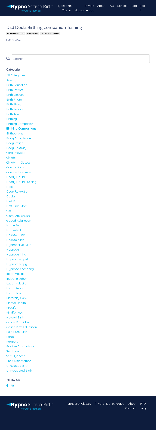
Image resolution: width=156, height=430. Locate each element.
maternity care (17, 308)
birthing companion (21, 126)
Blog (134, 5)
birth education (17, 86)
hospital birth (16, 243)
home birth (14, 232)
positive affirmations (21, 359)
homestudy (15, 238)
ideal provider (16, 283)
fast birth (13, 207)
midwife (11, 319)
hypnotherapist (17, 268)
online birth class (19, 334)
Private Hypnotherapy (84, 8)
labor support (17, 298)
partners (12, 354)
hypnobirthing (17, 263)
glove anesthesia (19, 222)
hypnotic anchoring (20, 278)
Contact (122, 5)
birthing (12, 121)
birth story (14, 106)
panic (10, 349)
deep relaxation (18, 197)
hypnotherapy (17, 273)
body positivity (17, 151)
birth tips (13, 116)
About (101, 5)
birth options (15, 96)
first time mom (17, 212)
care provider (16, 157)
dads (10, 192)
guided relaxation (19, 227)
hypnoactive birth (19, 253)
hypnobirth (14, 258)
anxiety (11, 81)
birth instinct (15, 91)
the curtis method (19, 374)
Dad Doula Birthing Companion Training (46, 27)
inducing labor (17, 288)
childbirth (13, 162)
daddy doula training (50, 34)
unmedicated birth (20, 384)
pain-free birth (17, 344)
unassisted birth (18, 379)
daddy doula (32, 34)
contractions (15, 172)
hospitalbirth (15, 248)
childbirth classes (19, 167)
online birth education (22, 339)
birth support (16, 111)
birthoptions (15, 136)
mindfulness (15, 324)
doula (10, 202)
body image (15, 146)
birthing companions (15, 34)
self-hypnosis (16, 369)
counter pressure (19, 177)
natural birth (15, 329)
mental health (16, 313)
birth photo (14, 101)
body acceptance (19, 141)
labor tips (14, 303)
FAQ (111, 5)
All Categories (16, 76)
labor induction (17, 293)
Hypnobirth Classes (63, 8)
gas (9, 217)
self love (13, 364)
